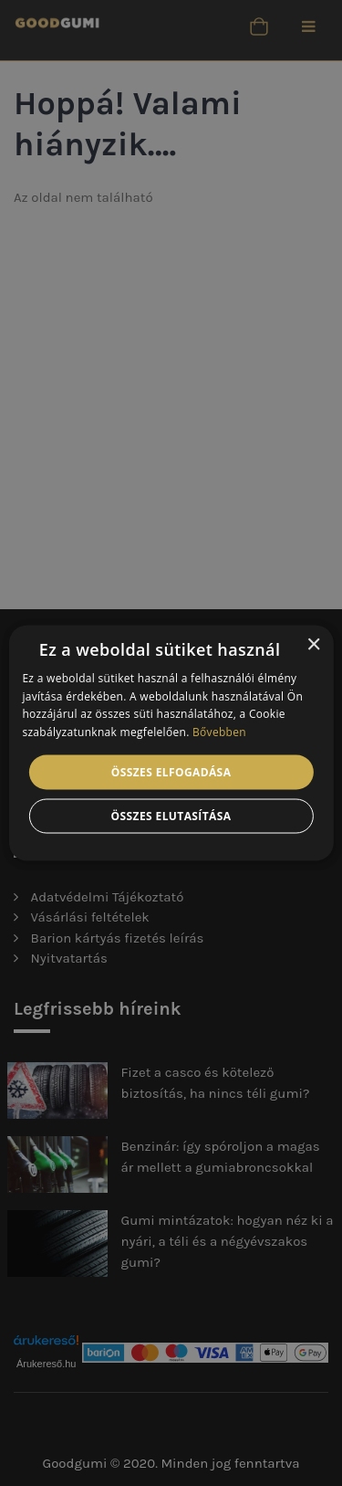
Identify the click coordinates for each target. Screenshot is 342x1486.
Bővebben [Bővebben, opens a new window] (219, 732)
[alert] (171, 743)
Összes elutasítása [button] (171, 816)
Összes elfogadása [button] (171, 772)
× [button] (313, 644)
